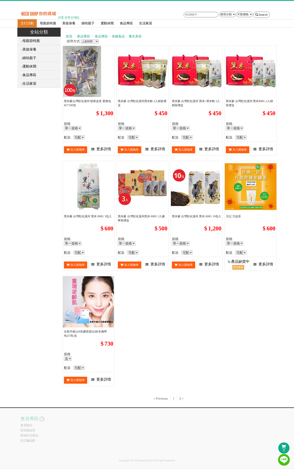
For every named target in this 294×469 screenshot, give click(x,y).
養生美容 (135, 36)
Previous (162, 398)
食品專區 (126, 23)
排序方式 (90, 41)
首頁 (69, 36)
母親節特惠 (48, 23)
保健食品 (118, 36)
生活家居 (145, 23)
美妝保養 (68, 23)
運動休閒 (107, 23)
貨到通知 (238, 267)
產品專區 (83, 36)
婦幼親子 (88, 23)
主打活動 (27, 23)
